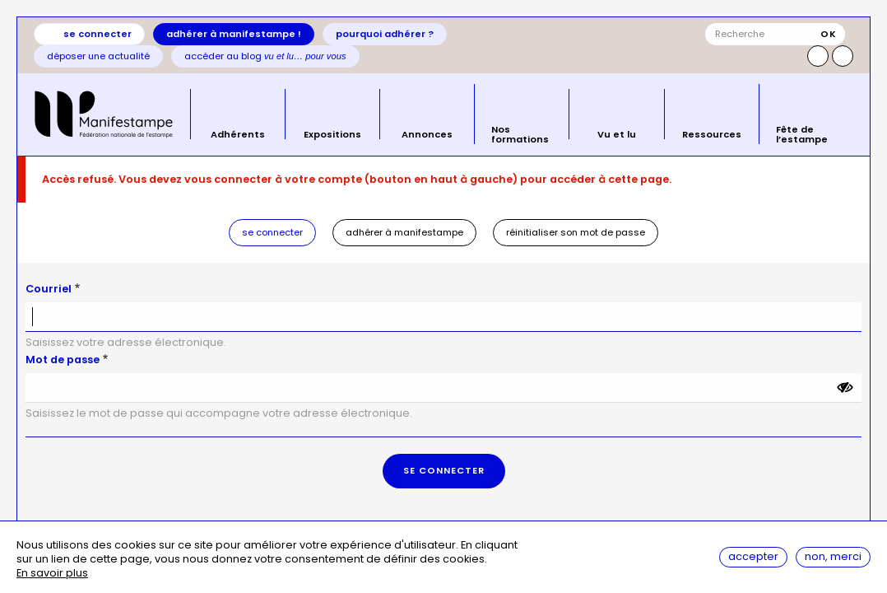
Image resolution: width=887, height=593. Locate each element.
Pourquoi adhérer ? (385, 33)
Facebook (842, 56)
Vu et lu (616, 133)
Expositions (332, 133)
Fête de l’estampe (802, 133)
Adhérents (238, 133)
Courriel (49, 289)
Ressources (711, 133)
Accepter (753, 556)
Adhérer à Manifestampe (404, 232)
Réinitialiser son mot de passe (575, 232)
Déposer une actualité (98, 56)
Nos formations (520, 133)
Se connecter (97, 33)
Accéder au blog (265, 56)
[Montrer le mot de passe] (845, 388)
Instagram (818, 56)
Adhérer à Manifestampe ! (233, 33)
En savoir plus (52, 573)
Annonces (427, 133)
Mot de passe (63, 360)
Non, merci (833, 556)
